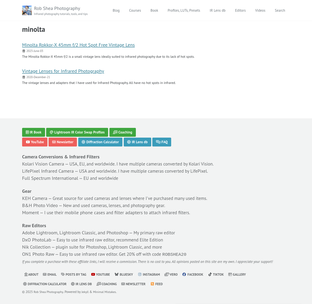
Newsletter (62, 140)
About (31, 274)
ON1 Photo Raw (38, 254)
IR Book (34, 130)
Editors (240, 10)
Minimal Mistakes (107, 292)
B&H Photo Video (40, 204)
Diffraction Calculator (100, 140)
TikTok (224, 274)
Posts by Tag (76, 274)
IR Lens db (218, 10)
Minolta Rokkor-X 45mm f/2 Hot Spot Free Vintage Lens (78, 46)
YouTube (35, 140)
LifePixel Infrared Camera (48, 170)
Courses (135, 10)
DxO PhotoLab (36, 239)
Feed (163, 284)
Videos (260, 10)
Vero (177, 274)
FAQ (162, 140)
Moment (30, 211)
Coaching (122, 130)
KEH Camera (34, 197)
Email (51, 274)
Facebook (200, 274)
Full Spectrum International (50, 177)
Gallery (246, 274)
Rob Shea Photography (62, 10)
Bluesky (128, 274)
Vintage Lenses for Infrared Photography (63, 73)
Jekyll (87, 292)
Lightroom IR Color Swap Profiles (77, 130)
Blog (116, 10)
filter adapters (131, 211)
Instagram (154, 274)
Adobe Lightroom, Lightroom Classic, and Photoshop (75, 232)
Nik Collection (36, 246)
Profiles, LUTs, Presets (184, 10)
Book (154, 10)
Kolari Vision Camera (43, 162)
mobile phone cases (86, 211)
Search (280, 10)
